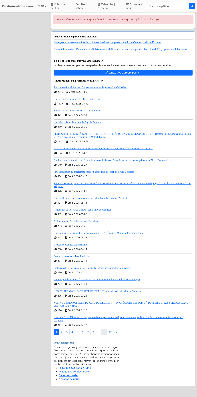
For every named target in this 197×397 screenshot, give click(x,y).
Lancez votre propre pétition (123, 72)
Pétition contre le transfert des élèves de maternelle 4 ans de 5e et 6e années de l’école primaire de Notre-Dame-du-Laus (113, 160)
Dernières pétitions (81, 6)
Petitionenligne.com (17, 6)
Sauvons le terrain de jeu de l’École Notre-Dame (78, 99)
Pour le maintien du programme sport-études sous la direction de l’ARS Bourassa (94, 171)
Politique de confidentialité (74, 371)
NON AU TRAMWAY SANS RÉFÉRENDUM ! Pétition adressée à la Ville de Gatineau (97, 291)
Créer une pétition (58, 6)
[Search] (168, 6)
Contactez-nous (134, 6)
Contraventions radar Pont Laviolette (72, 256)
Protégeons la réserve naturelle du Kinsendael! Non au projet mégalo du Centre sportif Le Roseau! (107, 42)
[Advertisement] (24, 58)
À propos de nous (69, 379)
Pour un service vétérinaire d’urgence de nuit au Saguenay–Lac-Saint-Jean (90, 87)
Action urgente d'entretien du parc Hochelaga (76, 221)
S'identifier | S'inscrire (106, 6)
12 (110, 332)
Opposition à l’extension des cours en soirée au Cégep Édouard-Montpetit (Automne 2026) (98, 233)
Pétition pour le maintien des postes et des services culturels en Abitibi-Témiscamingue (97, 279)
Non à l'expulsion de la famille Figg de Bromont (77, 122)
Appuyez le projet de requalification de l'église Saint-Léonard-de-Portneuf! (91, 198)
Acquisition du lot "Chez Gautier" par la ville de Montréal (82, 209)
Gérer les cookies (68, 375)
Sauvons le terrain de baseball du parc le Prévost (77, 110)
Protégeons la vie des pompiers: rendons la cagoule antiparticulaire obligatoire (92, 268)
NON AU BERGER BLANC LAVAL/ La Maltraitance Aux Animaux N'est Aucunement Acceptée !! (103, 148)
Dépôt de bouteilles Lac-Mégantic (70, 244)
